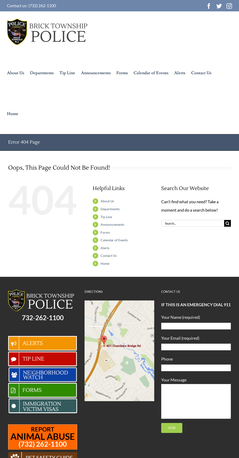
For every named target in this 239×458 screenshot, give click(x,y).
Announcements (112, 224)
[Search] (227, 223)
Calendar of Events (114, 240)
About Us (107, 201)
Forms (105, 232)
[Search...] (192, 223)
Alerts (105, 248)
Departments (110, 209)
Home (105, 263)
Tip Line (106, 217)
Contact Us (109, 256)
